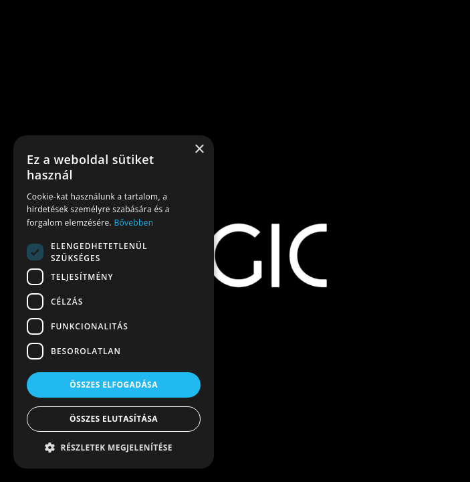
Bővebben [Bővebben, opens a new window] (133, 222)
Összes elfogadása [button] (114, 384)
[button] (114, 447)
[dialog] (113, 302)
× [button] (199, 150)
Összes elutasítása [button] (114, 418)
